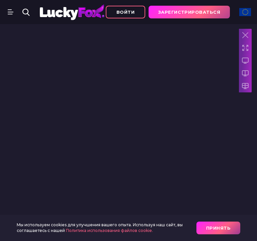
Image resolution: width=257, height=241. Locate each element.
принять (218, 228)
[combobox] (245, 14)
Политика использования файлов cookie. (109, 230)
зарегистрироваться (189, 12)
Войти (125, 12)
